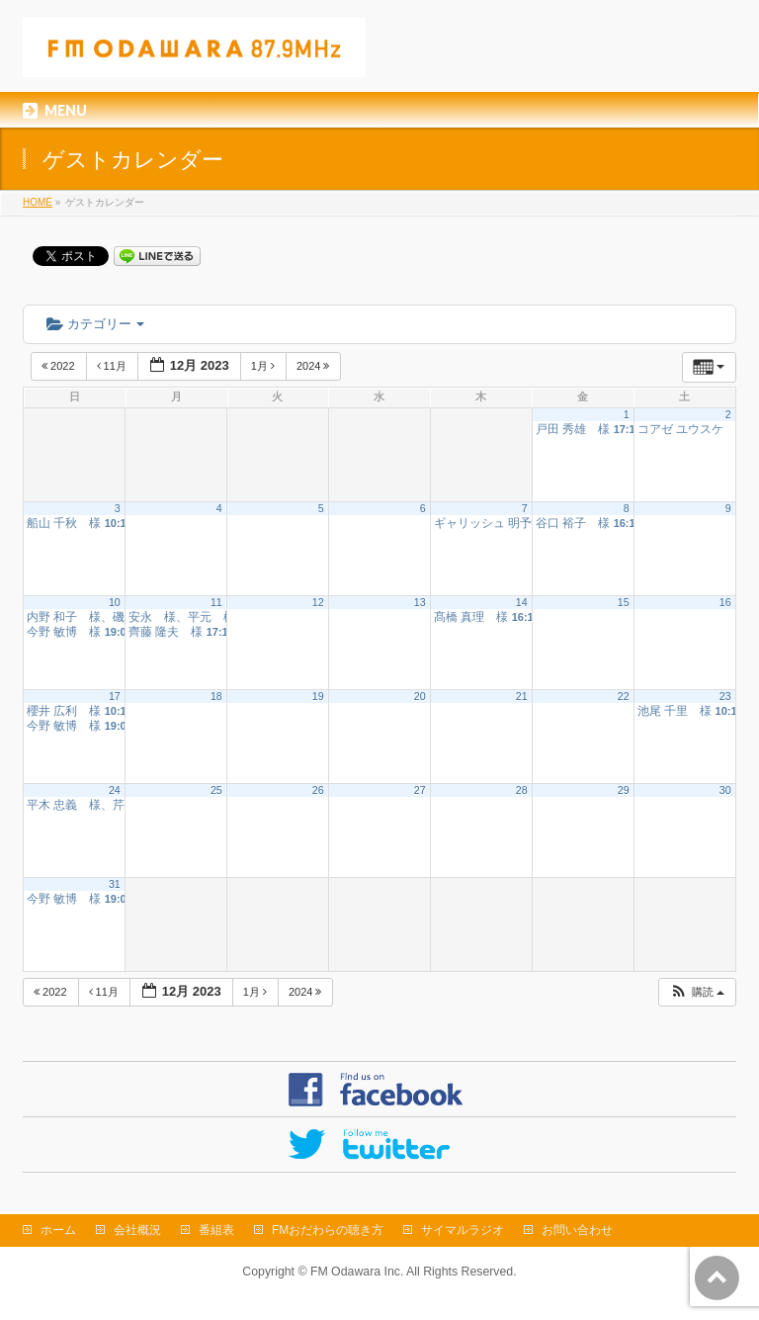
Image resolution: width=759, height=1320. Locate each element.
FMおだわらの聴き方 (327, 1230)
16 (725, 602)
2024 (314, 366)
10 (115, 602)
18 (216, 696)
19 (318, 696)
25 (216, 790)
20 (420, 696)
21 (522, 696)
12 (318, 602)
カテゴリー (95, 323)
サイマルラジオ (462, 1230)
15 (624, 602)
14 (522, 602)
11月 (113, 366)
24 (115, 790)
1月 (264, 366)
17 (115, 696)
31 (115, 884)
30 (725, 790)
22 (624, 696)
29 (624, 790)
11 (216, 602)
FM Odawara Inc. (356, 1271)
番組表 (216, 1230)
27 (420, 790)
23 (725, 696)
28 (522, 790)
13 (420, 602)
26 (318, 790)
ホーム (58, 1230)
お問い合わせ (577, 1230)
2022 (60, 366)
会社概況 (137, 1230)
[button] (696, 992)
